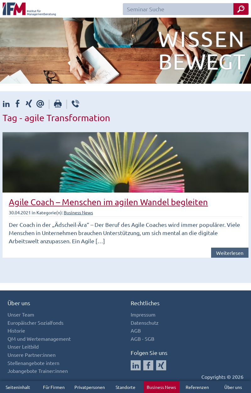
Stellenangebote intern (33, 363)
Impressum (143, 314)
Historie (16, 330)
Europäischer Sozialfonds (35, 322)
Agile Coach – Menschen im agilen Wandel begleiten (108, 202)
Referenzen (197, 387)
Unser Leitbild (23, 346)
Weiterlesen (229, 253)
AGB (136, 330)
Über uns (233, 387)
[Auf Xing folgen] (161, 365)
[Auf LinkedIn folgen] (136, 365)
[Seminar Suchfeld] (185, 9)
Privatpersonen (89, 387)
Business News (161, 387)
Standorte (125, 387)
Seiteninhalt (18, 387)
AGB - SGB (142, 338)
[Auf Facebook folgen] (148, 365)
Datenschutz (145, 322)
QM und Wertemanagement (39, 338)
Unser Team (21, 314)
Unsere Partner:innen (32, 354)
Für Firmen (54, 387)
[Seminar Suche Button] (240, 9)
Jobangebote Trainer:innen (38, 371)
